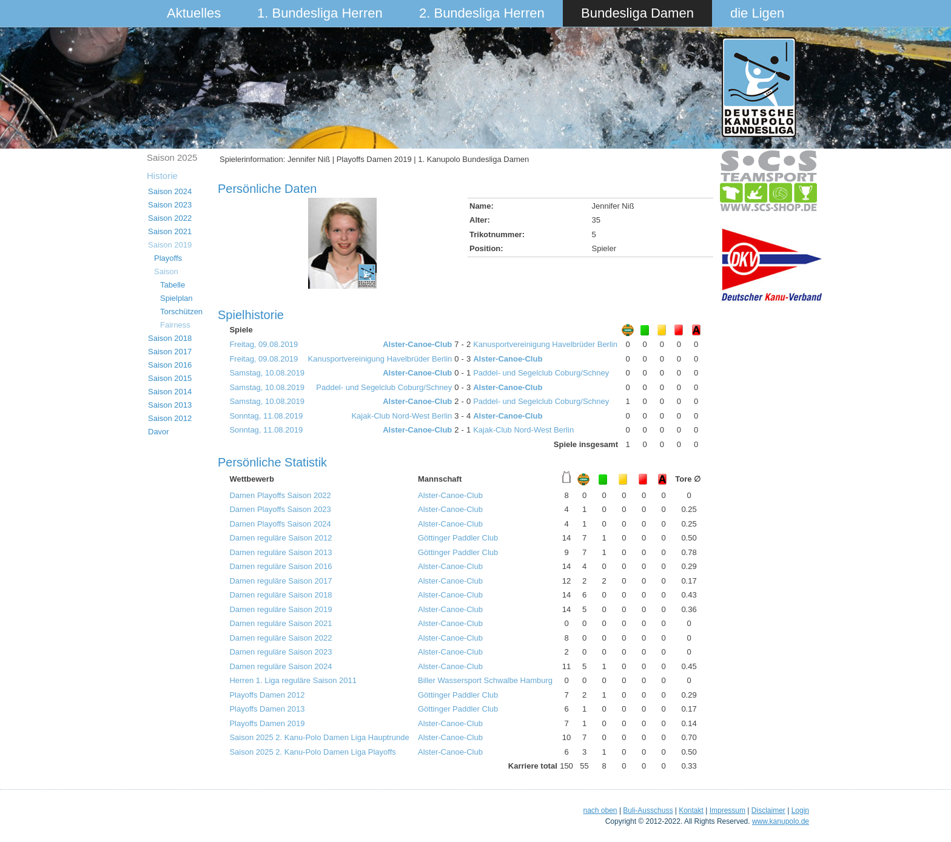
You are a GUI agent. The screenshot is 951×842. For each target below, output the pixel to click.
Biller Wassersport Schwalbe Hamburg (485, 680)
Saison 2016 (170, 364)
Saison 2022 (170, 218)
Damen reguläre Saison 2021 (280, 623)
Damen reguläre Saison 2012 (280, 537)
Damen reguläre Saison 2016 (280, 566)
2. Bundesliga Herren (482, 13)
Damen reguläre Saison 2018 (280, 594)
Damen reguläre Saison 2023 (280, 651)
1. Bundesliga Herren (320, 13)
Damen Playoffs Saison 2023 (280, 509)
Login (800, 810)
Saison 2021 (170, 231)
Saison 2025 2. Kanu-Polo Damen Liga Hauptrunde (319, 737)
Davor (158, 431)
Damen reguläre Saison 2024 (280, 666)
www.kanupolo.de (780, 821)
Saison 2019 (170, 244)
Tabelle (172, 284)
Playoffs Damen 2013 (266, 708)
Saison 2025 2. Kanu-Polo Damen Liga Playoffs (312, 751)
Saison (166, 271)
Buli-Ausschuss (648, 810)
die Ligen (757, 13)
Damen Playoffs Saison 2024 (280, 523)
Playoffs (168, 258)
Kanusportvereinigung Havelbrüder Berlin (545, 344)
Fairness (175, 324)
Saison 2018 (170, 338)
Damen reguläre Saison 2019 (280, 609)
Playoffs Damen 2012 (266, 694)
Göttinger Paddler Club (458, 537)
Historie (162, 175)
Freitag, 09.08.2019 (263, 344)
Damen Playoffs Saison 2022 (280, 495)
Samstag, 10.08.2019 (266, 372)
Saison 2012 (170, 418)
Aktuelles (194, 13)
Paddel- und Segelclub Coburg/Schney (541, 372)
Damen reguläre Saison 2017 (280, 580)
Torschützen (181, 311)
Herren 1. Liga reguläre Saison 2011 (293, 680)
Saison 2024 (170, 191)
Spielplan (176, 298)
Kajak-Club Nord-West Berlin (401, 415)
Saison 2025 (172, 157)
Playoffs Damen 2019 (266, 723)
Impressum (727, 810)
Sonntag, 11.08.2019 (266, 415)
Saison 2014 (170, 391)
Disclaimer (768, 810)
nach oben (600, 810)
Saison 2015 (170, 378)
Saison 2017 (170, 351)
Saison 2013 (170, 404)
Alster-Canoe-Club (417, 344)
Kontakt (691, 810)
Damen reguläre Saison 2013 (280, 552)
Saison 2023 (170, 204)
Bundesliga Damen (637, 13)
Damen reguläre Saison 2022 (280, 637)
